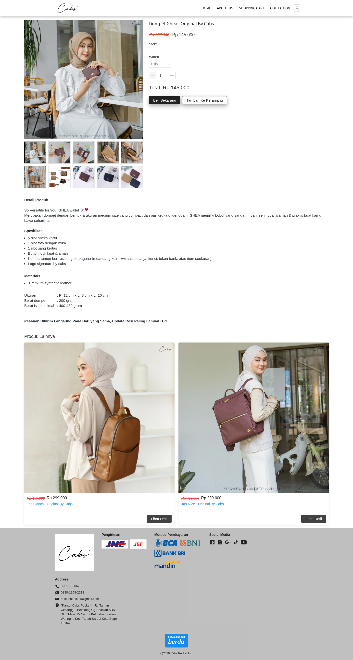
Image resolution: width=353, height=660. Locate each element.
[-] (212, 542)
